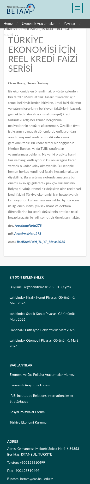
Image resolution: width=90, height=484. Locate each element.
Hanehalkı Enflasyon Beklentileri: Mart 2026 (42, 330)
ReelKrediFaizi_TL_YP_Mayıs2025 (41, 242)
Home (8, 23)
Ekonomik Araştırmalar (38, 23)
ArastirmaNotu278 (28, 225)
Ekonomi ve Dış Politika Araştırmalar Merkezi (42, 374)
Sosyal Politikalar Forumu (28, 412)
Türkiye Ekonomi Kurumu (28, 422)
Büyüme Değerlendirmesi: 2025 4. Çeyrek (40, 287)
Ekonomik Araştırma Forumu (30, 385)
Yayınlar (69, 23)
